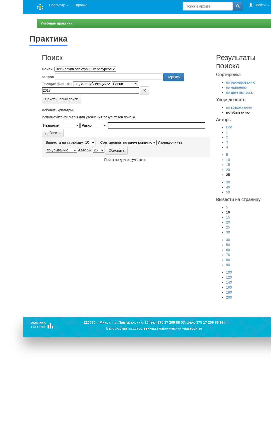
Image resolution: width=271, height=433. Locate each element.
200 (229, 297)
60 (228, 250)
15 (228, 165)
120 (229, 277)
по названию (236, 87)
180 (229, 292)
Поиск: (48, 69)
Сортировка (110, 142)
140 (229, 282)
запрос (48, 77)
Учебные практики (57, 23)
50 (228, 192)
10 (228, 160)
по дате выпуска (239, 92)
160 (229, 287)
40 (228, 187)
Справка (80, 5)
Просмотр (59, 5)
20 (228, 170)
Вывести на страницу (64, 142)
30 (228, 182)
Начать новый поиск (61, 99)
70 (228, 255)
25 (228, 227)
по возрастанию (239, 107)
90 (228, 265)
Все (229, 127)
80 (228, 260)
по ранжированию (240, 82)
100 (229, 272)
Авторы (84, 150)
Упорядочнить (170, 142)
